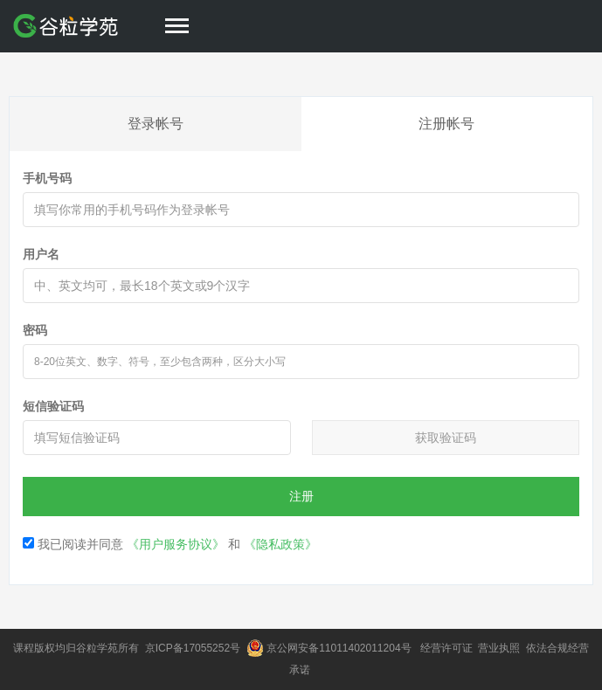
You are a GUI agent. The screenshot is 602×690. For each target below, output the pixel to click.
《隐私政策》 (280, 544)
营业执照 (500, 648)
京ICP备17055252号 (194, 648)
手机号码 (47, 178)
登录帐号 (155, 123)
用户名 (41, 254)
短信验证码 (53, 406)
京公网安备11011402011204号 (341, 648)
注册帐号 (446, 123)
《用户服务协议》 (176, 544)
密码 (35, 330)
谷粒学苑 (97, 648)
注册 (301, 496)
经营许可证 (447, 648)
